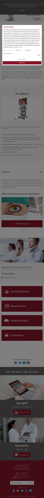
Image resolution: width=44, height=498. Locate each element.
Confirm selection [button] (22, 59)
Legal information (7, 53)
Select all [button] (22, 62)
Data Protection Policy (16, 47)
